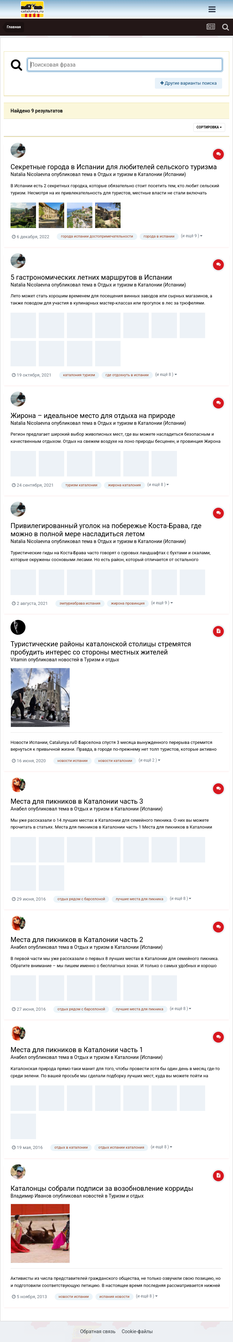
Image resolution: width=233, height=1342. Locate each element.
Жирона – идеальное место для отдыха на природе (93, 416)
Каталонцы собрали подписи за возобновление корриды (102, 1188)
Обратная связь (97, 1331)
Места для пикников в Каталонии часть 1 (77, 1050)
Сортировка (209, 127)
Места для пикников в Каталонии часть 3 (77, 801)
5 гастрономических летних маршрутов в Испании (91, 277)
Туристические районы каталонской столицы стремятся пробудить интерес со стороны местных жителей (101, 648)
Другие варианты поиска (188, 83)
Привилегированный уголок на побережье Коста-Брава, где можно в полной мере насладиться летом (106, 530)
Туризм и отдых (101, 659)
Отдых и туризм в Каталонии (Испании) (141, 174)
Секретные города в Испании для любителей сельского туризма (114, 167)
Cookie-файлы (137, 1331)
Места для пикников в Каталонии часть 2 (77, 940)
